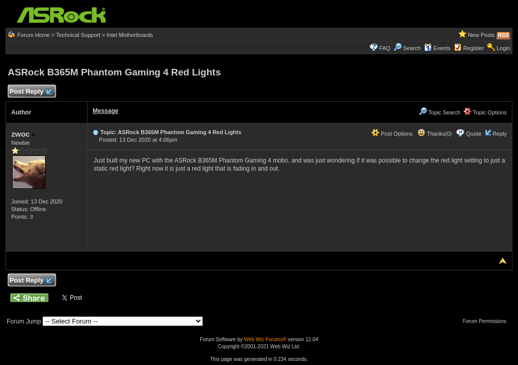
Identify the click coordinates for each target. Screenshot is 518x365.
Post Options (392, 134)
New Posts (481, 35)
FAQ (385, 48)
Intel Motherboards (130, 35)
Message (105, 110)
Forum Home (33, 35)
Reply (500, 134)
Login (503, 48)
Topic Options (485, 112)
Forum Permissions (487, 321)
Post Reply (30, 92)
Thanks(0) (434, 134)
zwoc (23, 134)
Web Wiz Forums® (265, 339)
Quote (474, 134)
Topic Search (439, 112)
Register (473, 48)
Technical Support (78, 35)
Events (437, 48)
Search (412, 48)
